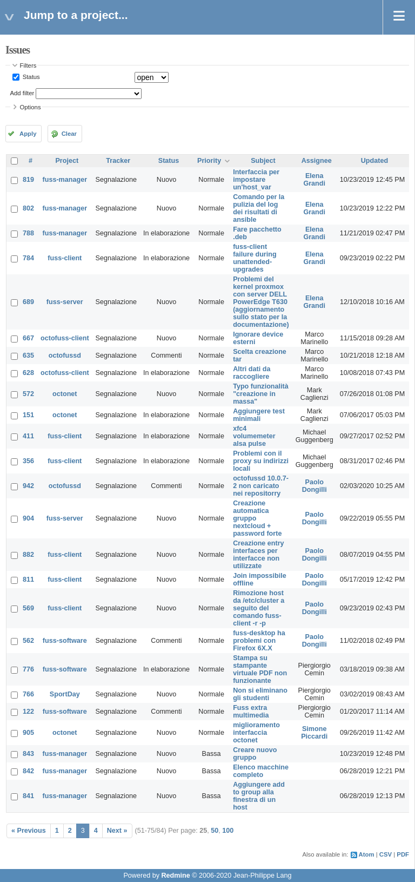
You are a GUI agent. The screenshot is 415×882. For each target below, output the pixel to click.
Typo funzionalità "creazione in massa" (261, 394)
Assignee (317, 160)
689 (28, 302)
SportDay (65, 694)
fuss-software (65, 640)
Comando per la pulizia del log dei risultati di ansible (258, 208)
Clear (69, 133)
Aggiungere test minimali (259, 415)
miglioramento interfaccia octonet (256, 732)
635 (28, 355)
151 (28, 415)
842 (28, 771)
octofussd (65, 355)
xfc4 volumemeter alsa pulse (254, 436)
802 (28, 208)
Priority (209, 160)
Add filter (22, 93)
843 (28, 754)
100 (227, 830)
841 (28, 796)
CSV (385, 854)
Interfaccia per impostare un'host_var (256, 179)
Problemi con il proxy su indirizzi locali (261, 461)
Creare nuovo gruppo (255, 753)
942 (28, 486)
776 (28, 669)
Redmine (175, 875)
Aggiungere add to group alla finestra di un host (259, 796)
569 (28, 608)
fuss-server (64, 302)
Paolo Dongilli (314, 485)
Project (66, 160)
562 (28, 640)
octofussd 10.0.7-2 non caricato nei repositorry (261, 486)
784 (28, 258)
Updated (374, 160)
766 (28, 694)
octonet (64, 394)
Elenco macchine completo (261, 771)
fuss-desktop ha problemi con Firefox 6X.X (259, 640)
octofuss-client (65, 338)
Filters (28, 65)
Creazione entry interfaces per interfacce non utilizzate (258, 554)
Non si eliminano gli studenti (260, 694)
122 (28, 711)
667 (28, 338)
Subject (263, 160)
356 (28, 461)
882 (28, 554)
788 (28, 233)
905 (28, 732)
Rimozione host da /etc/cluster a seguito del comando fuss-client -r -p (258, 608)
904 (28, 518)
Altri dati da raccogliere (251, 372)
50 (214, 830)
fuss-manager (65, 179)
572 (28, 394)
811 (28, 579)
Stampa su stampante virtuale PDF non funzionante (260, 669)
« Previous (28, 830)
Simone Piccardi (314, 732)
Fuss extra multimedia (251, 711)
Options (30, 107)
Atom (366, 854)
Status (30, 77)
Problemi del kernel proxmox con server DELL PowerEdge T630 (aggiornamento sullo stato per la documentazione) (261, 301)
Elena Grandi (314, 179)
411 (28, 436)
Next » (117, 830)
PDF (403, 854)
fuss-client (65, 258)
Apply (27, 133)
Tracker (118, 160)
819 (28, 179)
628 (28, 373)
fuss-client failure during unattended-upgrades (254, 258)
